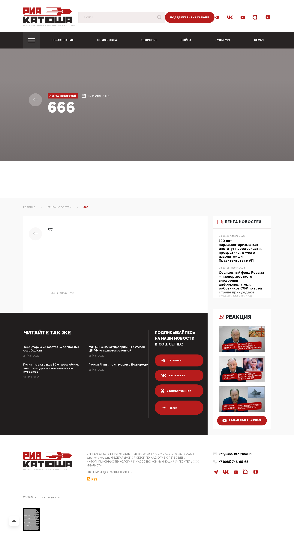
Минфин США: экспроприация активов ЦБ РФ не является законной (113, 351)
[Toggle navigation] (32, 40)
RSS (94, 478)
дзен (169, 408)
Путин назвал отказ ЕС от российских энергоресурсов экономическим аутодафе (47, 374)
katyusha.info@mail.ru (236, 454)
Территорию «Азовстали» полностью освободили (45, 349)
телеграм (171, 360)
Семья (259, 40)
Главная (29, 207)
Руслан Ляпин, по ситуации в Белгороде (112, 372)
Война (186, 40)
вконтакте (173, 375)
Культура (222, 40)
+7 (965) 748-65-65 (233, 462)
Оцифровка (107, 40)
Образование (62, 40)
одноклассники (177, 391)
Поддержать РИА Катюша (189, 17)
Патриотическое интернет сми (49, 25)
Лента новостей (68, 96)
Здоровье (148, 40)
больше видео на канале (239, 417)
